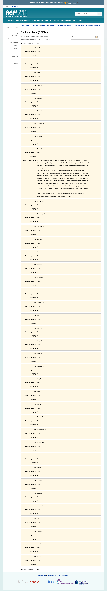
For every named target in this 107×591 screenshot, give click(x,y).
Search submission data (12, 60)
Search (74, 37)
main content (14, 6)
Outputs (15, 45)
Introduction (15, 56)
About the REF (66, 20)
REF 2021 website (63, 2)
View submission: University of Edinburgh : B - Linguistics (12, 33)
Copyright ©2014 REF (53, 575)
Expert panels (39, 20)
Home (22, 25)
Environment (14, 52)
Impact (15, 48)
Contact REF (42, 575)
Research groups (12, 38)
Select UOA (44, 25)
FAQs (74, 20)
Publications (10, 20)
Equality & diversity (52, 20)
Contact (80, 20)
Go (99, 13)
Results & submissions (24, 20)
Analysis (16, 63)
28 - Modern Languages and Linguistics (61, 25)
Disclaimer (64, 575)
